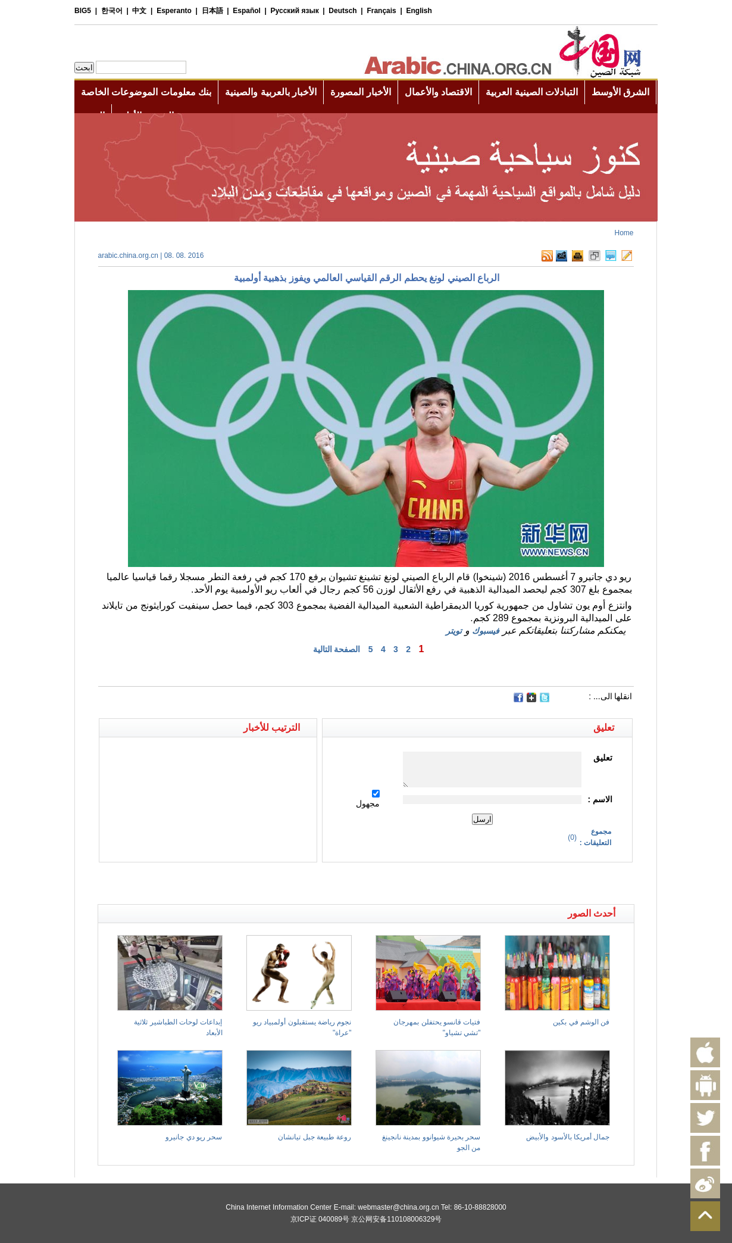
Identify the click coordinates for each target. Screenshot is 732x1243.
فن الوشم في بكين (581, 1022)
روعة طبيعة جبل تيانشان (314, 1137)
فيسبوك (485, 630)
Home (623, 233)
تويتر (454, 630)
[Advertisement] (232, 883)
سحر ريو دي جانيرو (193, 1137)
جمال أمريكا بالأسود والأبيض (567, 1137)
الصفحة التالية (337, 649)
